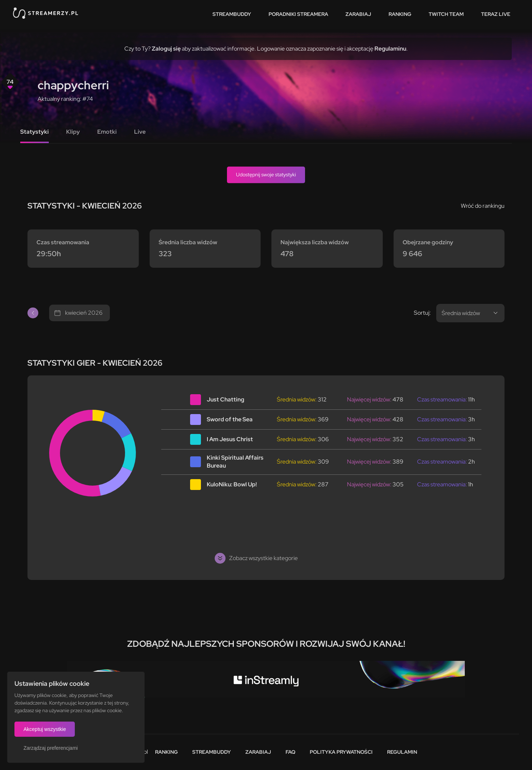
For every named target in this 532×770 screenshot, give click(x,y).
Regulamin (402, 752)
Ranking (400, 14)
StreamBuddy (232, 14)
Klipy (73, 131)
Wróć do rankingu (483, 206)
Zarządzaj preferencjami (50, 748)
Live (140, 131)
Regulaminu (390, 48)
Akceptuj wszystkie (44, 729)
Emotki (107, 131)
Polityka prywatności (341, 752)
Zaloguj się (166, 48)
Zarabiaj (358, 14)
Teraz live (495, 14)
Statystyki (34, 131)
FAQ (290, 752)
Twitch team (446, 14)
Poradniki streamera (298, 14)
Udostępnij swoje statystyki (266, 174)
